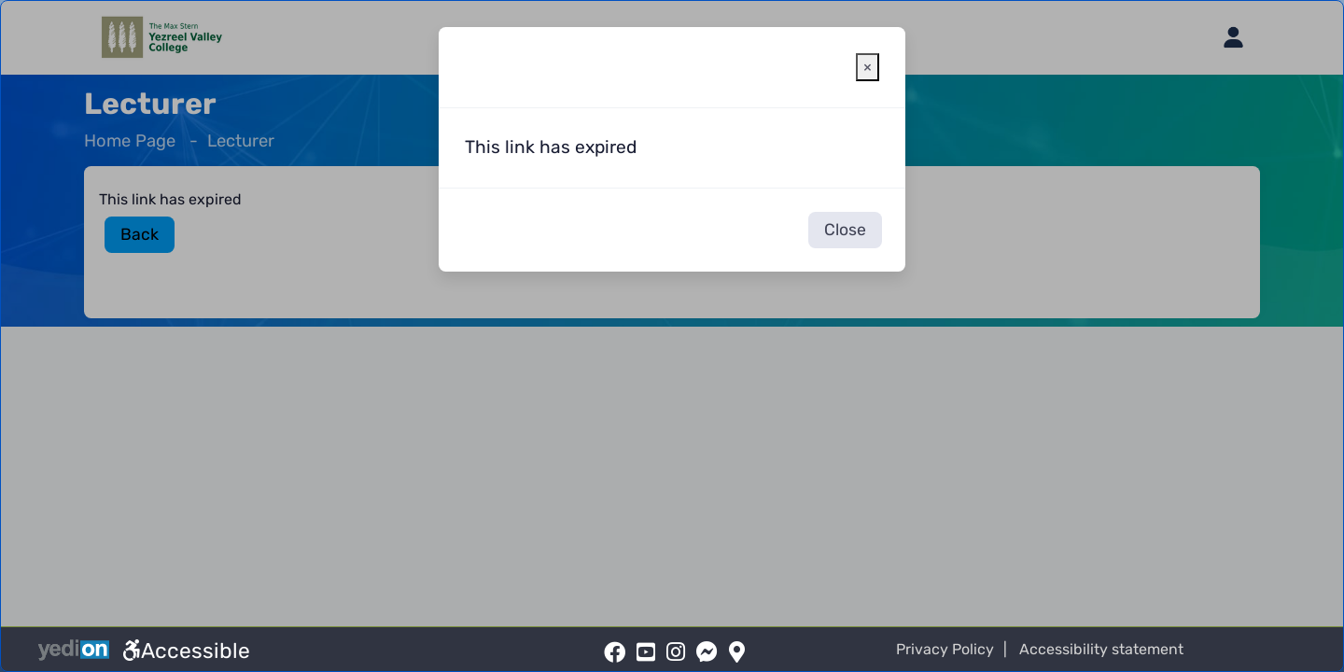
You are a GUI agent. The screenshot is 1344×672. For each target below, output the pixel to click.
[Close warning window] (867, 67)
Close (845, 229)
